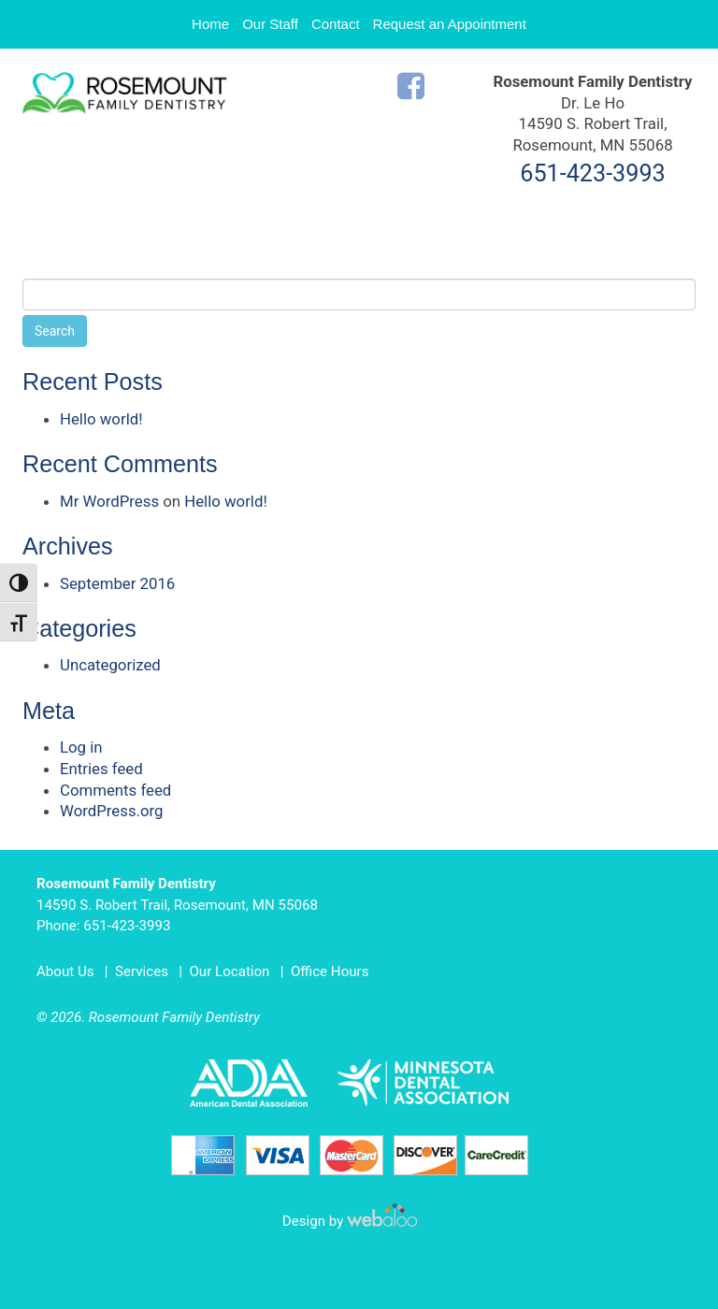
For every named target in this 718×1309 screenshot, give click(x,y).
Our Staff (270, 24)
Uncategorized (110, 664)
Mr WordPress (109, 501)
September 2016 (117, 583)
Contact (335, 24)
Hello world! (101, 419)
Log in (81, 747)
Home (210, 24)
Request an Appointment (449, 24)
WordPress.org (112, 810)
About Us (65, 971)
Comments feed (115, 790)
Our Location (229, 971)
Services (141, 971)
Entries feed (101, 768)
